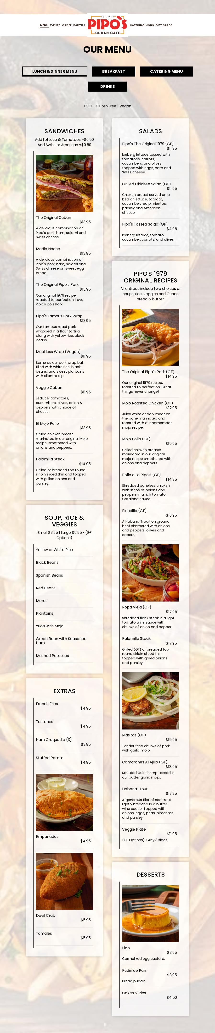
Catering (137, 25)
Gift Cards (164, 25)
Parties (79, 25)
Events (55, 25)
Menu (44, 25)
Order (67, 25)
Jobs (150, 25)
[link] (107, 25)
